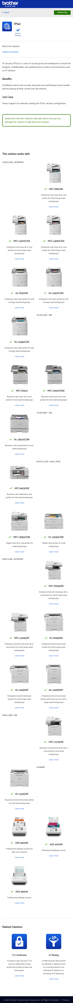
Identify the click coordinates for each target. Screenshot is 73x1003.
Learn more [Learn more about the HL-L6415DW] (19, 708)
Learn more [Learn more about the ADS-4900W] (19, 858)
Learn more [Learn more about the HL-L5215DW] (19, 809)
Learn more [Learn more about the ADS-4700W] (53, 856)
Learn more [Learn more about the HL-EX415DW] (53, 656)
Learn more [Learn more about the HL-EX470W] (19, 308)
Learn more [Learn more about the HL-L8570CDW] (19, 455)
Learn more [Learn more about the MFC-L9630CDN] (53, 259)
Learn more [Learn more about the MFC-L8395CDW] (19, 552)
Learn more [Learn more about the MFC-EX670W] (53, 207)
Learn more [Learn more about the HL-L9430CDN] (19, 357)
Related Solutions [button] (10, 53)
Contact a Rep (61, 13)
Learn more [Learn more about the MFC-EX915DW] (53, 604)
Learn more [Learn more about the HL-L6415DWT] (53, 708)
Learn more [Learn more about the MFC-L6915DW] (19, 656)
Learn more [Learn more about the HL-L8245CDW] (53, 552)
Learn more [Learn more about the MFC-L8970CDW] (53, 406)
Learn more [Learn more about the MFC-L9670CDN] (19, 259)
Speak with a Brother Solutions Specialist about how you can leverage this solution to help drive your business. (33, 121)
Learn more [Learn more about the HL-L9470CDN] (53, 308)
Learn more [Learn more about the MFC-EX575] (19, 406)
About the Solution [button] (11, 47)
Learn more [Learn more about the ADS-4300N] (19, 904)
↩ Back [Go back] (5, 13)
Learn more (19, 976)
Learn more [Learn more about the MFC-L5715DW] (53, 760)
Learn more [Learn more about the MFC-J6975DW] (19, 504)
